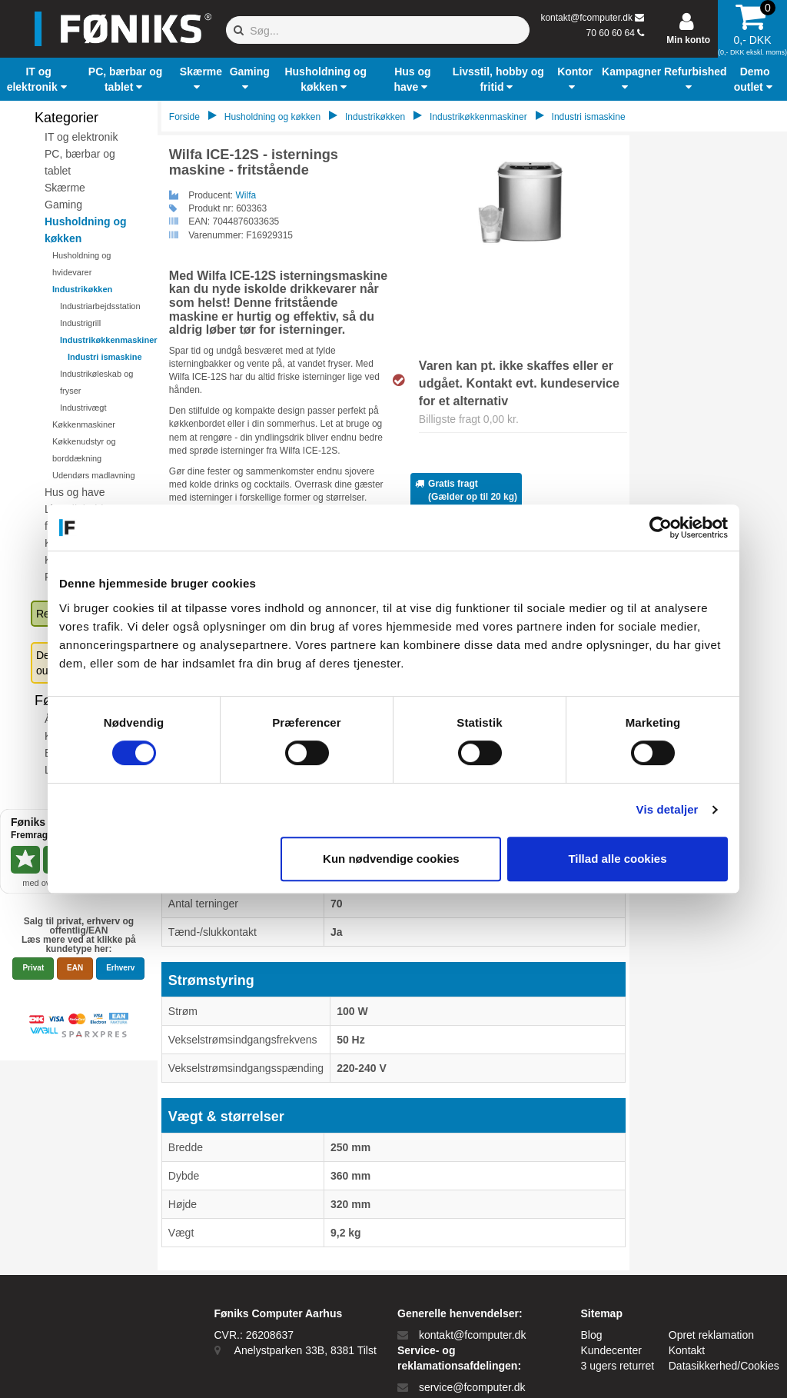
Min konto (688, 40)
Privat (33, 968)
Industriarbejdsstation (100, 306)
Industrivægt (83, 407)
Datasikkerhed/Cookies (724, 1366)
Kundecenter (611, 1350)
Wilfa (246, 195)
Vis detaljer (667, 809)
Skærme (65, 187)
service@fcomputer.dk (472, 1387)
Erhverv (120, 968)
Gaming (63, 204)
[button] (38, 79)
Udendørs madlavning (93, 475)
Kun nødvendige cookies (391, 858)
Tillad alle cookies (617, 858)
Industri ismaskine (105, 356)
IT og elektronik (81, 137)
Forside (184, 117)
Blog (592, 1335)
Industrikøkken (82, 289)
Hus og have (75, 492)
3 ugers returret (618, 1366)
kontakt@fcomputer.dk (586, 17)
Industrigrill (80, 323)
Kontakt (687, 1350)
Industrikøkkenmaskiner (109, 340)
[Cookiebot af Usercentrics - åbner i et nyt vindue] (660, 527)
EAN (75, 968)
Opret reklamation (711, 1335)
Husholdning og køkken (272, 117)
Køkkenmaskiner (83, 424)
